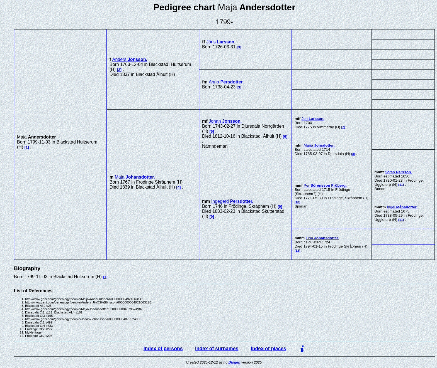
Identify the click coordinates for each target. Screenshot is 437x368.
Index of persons (163, 348)
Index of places (268, 348)
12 (297, 250)
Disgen (235, 362)
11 (401, 184)
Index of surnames (216, 348)
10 (297, 202)
